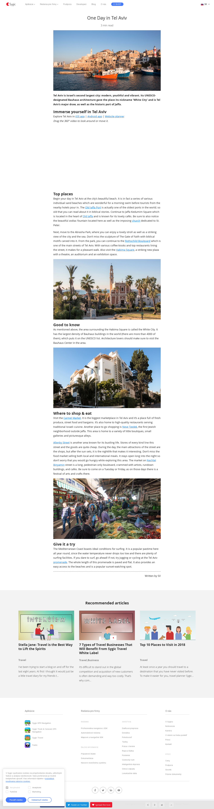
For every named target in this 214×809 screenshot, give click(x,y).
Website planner (114, 116)
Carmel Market (72, 418)
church (136, 220)
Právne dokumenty (173, 774)
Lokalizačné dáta (129, 773)
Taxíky (125, 742)
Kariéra (168, 730)
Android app (94, 116)
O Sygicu (169, 721)
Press (167, 739)
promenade (60, 562)
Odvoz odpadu (128, 769)
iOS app (80, 116)
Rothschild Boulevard (137, 241)
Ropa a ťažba (128, 751)
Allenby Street (61, 442)
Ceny (167, 760)
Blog (94, 4)
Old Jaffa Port (93, 207)
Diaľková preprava (130, 728)
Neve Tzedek (129, 426)
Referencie (170, 726)
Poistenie (126, 755)
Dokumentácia (87, 758)
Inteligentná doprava (131, 764)
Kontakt (168, 744)
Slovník (168, 769)
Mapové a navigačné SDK (92, 737)
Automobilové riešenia (90, 733)
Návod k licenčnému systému (93, 763)
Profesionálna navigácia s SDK (94, 728)
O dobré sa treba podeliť (176, 735)
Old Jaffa (88, 216)
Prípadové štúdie (88, 754)
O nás (103, 4)
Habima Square (125, 249)
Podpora (67, 4)
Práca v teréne (128, 746)
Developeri (81, 4)
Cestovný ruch (128, 760)
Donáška (126, 733)
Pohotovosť (127, 737)
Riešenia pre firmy (48, 4)
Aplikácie (29, 4)
